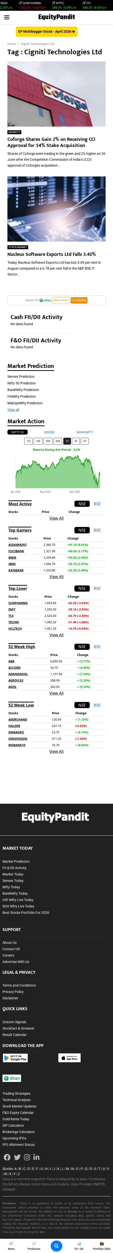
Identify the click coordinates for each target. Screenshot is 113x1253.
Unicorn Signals (14, 1022)
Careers (8, 955)
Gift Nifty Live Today (17, 900)
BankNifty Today (15, 893)
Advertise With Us (15, 962)
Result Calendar (14, 1035)
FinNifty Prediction (21, 396)
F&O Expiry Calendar (18, 1113)
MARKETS (14, 132)
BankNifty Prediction (23, 390)
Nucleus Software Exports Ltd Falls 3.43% (51, 254)
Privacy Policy (13, 992)
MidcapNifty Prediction (25, 403)
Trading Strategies (16, 1093)
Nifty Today (11, 887)
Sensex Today (12, 881)
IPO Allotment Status (18, 1145)
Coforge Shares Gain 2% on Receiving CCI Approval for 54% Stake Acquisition (51, 142)
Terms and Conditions (19, 985)
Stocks (7, 1169)
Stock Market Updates (19, 1106)
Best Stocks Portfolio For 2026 (25, 913)
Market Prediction (16, 861)
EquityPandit (56, 17)
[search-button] (56, 1246)
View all (13, 410)
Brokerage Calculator (18, 1132)
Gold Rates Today (15, 1119)
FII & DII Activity (14, 868)
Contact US (11, 949)
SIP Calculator (13, 1125)
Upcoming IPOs (14, 1138)
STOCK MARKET (18, 247)
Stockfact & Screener (18, 1028)
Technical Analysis (16, 1100)
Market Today (12, 874)
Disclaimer (10, 998)
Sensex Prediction (21, 377)
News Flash (60, 300)
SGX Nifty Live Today (18, 906)
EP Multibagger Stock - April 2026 (46, 31)
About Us (9, 943)
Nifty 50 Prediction (21, 383)
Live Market (79, 300)
